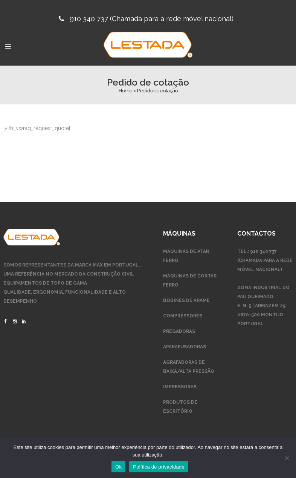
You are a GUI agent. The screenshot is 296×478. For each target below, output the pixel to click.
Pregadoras (179, 331)
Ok (118, 467)
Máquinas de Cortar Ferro (190, 280)
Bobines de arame (186, 300)
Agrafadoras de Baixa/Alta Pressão (188, 367)
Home (125, 90)
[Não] (286, 458)
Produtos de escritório (180, 407)
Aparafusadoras (184, 346)
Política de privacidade (159, 467)
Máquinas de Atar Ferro (186, 256)
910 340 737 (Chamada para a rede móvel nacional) (151, 19)
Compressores (182, 316)
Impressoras (180, 386)
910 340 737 (263, 251)
